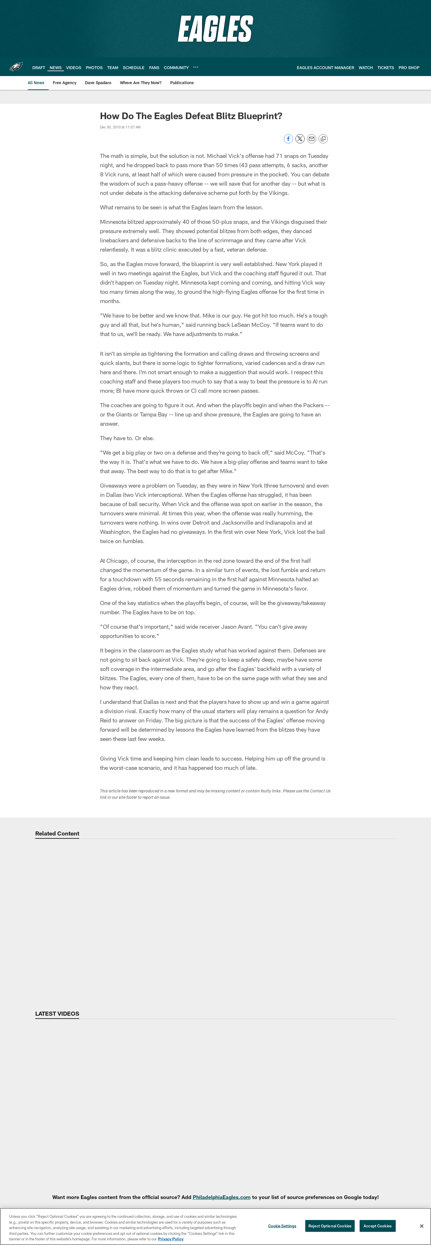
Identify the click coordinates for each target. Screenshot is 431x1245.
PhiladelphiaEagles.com (221, 1031)
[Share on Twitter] (300, 141)
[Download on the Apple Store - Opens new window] (194, 1185)
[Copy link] (323, 139)
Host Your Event (99, 1153)
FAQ (34, 1148)
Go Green (34, 1158)
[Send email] (311, 141)
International (228, 1110)
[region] (215, 1226)
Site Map (228, 1091)
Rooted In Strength (34, 1167)
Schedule (163, 1153)
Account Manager (162, 1091)
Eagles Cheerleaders (228, 1138)
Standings (405, 1153)
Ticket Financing (162, 1162)
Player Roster (405, 1091)
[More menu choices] (195, 67)
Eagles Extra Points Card (228, 1162)
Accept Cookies (378, 1226)
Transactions (405, 1162)
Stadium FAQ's (99, 1143)
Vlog (351, 1124)
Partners (405, 1134)
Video (351, 1081)
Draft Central (292, 1148)
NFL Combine (292, 1100)
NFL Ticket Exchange (163, 1143)
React (351, 1134)
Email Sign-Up (34, 1115)
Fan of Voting (34, 1139)
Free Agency (292, 1091)
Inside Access (351, 1143)
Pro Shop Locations (228, 1129)
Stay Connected (228, 1119)
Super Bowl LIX (228, 1100)
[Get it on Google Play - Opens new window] (234, 1187)
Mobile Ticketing (162, 1100)
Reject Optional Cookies (330, 1226)
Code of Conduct (99, 1162)
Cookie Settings (282, 1226)
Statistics (405, 1143)
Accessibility (34, 1091)
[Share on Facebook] (288, 141)
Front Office (405, 1124)
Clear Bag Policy (99, 1124)
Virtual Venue (100, 1100)
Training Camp (292, 1139)
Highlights (351, 1091)
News (292, 1081)
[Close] (421, 1226)
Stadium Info (100, 1091)
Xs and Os (351, 1153)
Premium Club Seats (163, 1134)
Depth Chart (405, 1100)
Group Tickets (162, 1124)
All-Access (351, 1115)
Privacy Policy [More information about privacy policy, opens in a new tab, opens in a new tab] (171, 1239)
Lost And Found (100, 1134)
